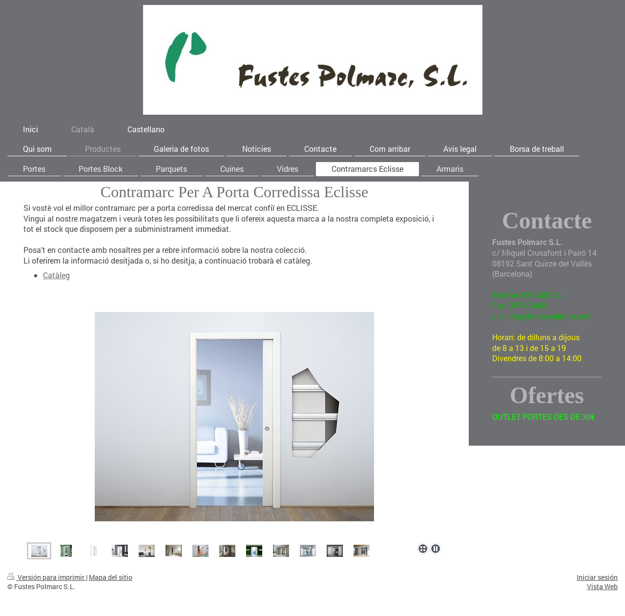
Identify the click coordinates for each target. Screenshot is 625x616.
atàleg (59, 275)
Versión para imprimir (46, 577)
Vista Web (602, 586)
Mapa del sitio (110, 577)
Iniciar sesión (597, 577)
